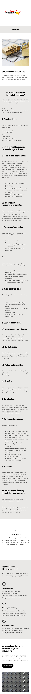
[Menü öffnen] (26, 13)
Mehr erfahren (8, 665)
